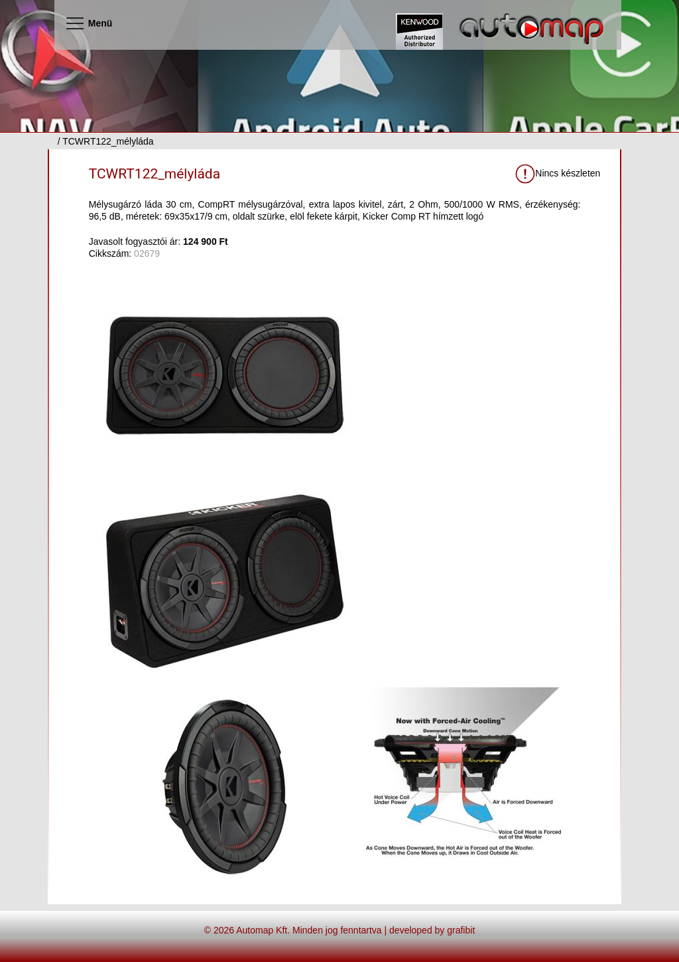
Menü (88, 23)
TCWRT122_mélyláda (154, 174)
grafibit (461, 930)
